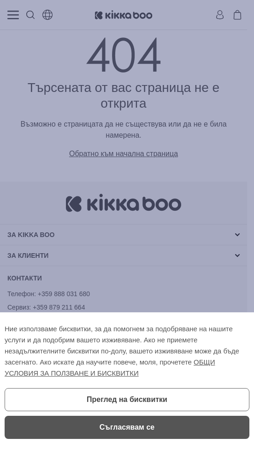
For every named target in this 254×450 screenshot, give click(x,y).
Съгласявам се (127, 427)
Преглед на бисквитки (127, 399)
